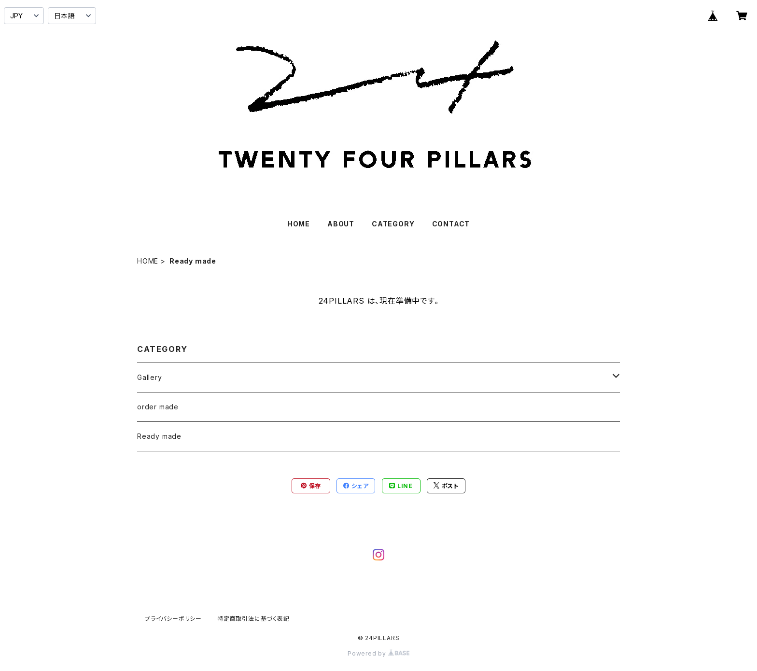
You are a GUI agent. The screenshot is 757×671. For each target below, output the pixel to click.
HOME (298, 224)
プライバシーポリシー (173, 618)
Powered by (378, 653)
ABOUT (340, 224)
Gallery (149, 377)
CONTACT (451, 224)
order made (158, 407)
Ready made (159, 436)
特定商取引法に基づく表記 (253, 618)
